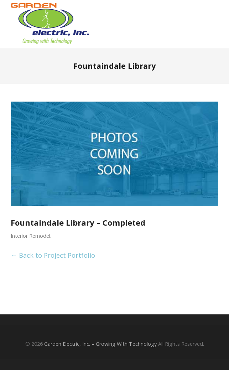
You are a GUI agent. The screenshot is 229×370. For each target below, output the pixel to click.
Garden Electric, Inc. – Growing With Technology (100, 343)
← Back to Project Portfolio (53, 255)
